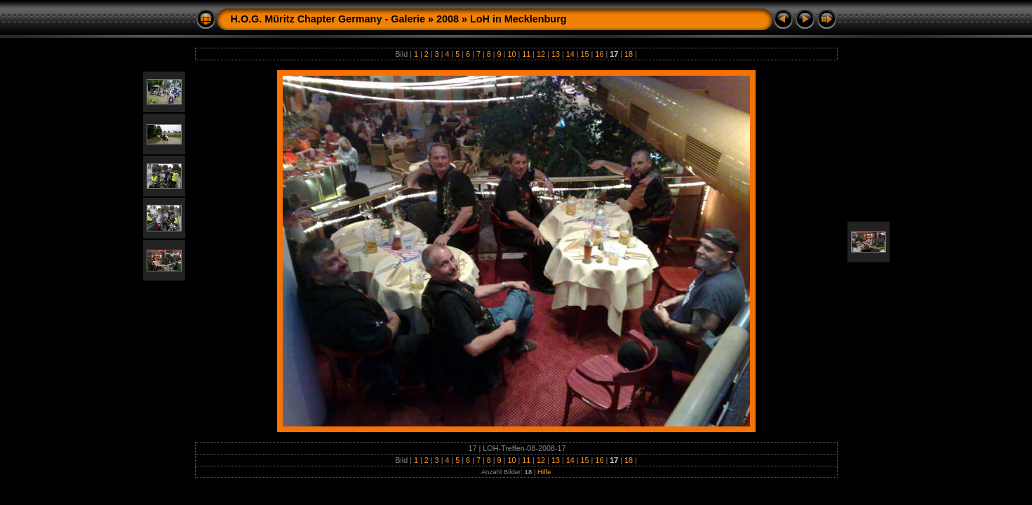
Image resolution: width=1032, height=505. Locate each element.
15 (585, 54)
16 (599, 54)
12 (541, 54)
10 (511, 54)
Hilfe (544, 472)
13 (555, 54)
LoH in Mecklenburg (518, 19)
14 (570, 54)
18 (628, 54)
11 (526, 54)
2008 (447, 19)
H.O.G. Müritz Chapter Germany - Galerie (328, 19)
